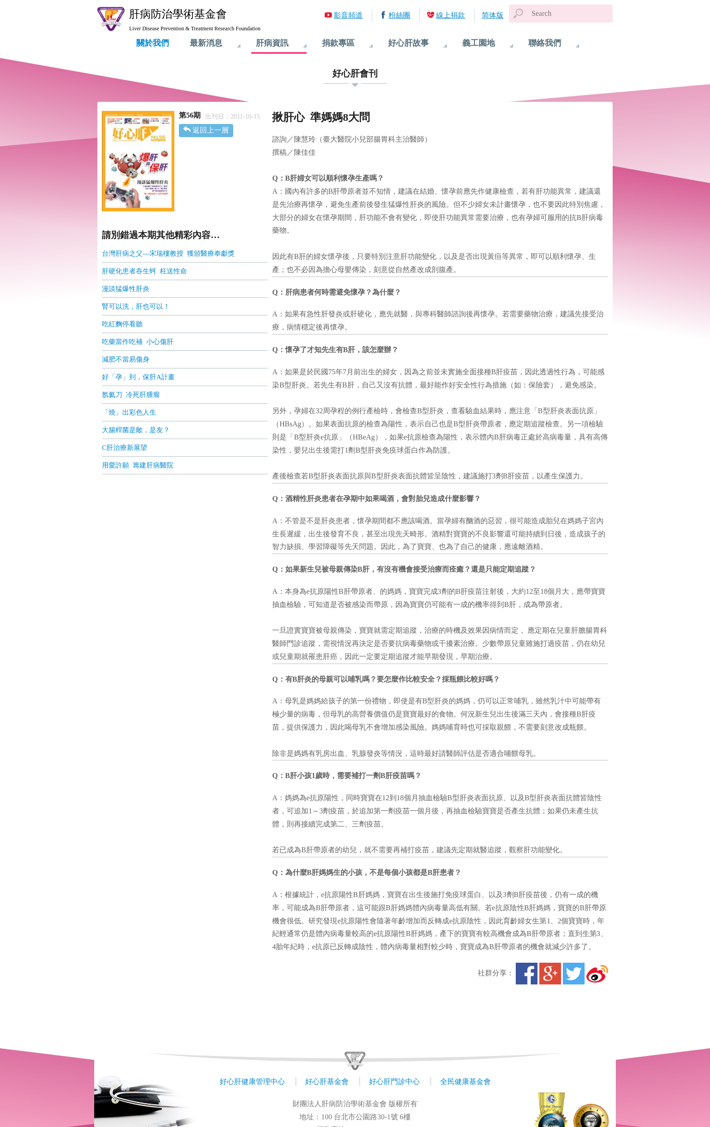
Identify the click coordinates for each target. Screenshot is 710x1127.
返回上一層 (210, 130)
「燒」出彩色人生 (129, 412)
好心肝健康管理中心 (252, 1081)
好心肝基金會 (327, 1081)
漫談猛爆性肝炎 (125, 288)
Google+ (550, 973)
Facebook (526, 973)
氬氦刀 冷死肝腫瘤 (131, 394)
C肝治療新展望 (125, 447)
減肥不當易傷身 (127, 359)
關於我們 (152, 43)
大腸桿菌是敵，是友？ (137, 430)
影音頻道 (348, 15)
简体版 (493, 15)
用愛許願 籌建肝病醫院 (138, 465)
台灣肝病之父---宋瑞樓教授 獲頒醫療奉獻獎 (168, 253)
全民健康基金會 (465, 1081)
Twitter (574, 973)
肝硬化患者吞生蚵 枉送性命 (144, 271)
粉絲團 (399, 15)
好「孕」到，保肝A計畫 (138, 377)
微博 (597, 973)
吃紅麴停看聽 (123, 324)
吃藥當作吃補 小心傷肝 (138, 341)
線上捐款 (450, 15)
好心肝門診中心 (394, 1081)
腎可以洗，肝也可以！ (138, 306)
